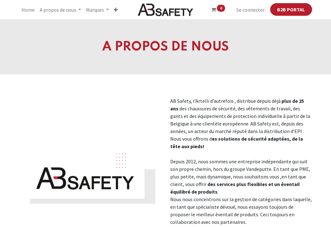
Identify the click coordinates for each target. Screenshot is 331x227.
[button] (115, 9)
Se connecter (250, 10)
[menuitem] (28, 9)
